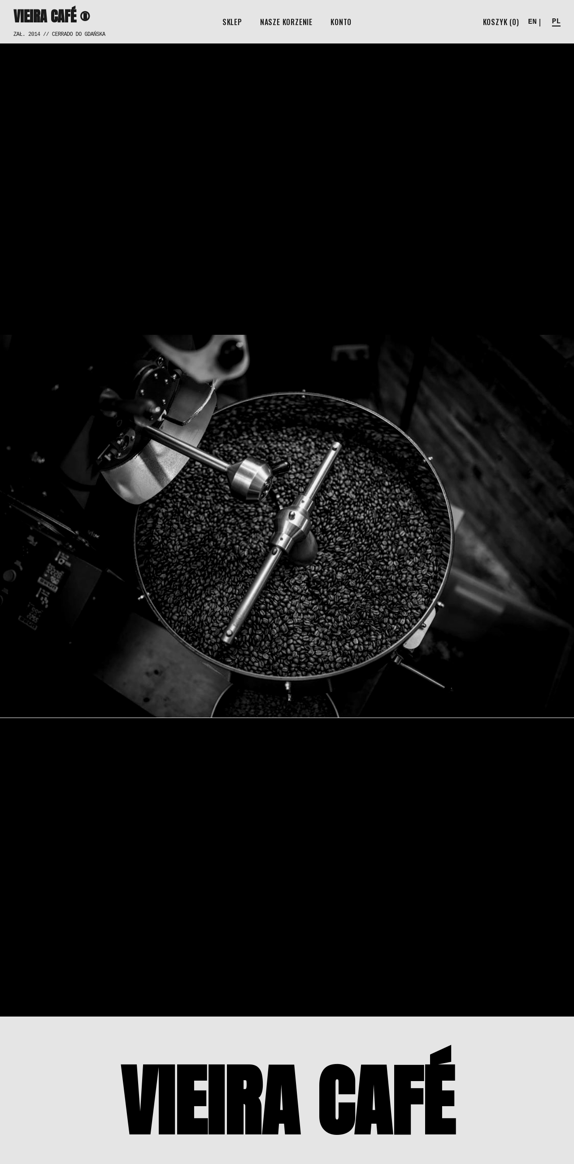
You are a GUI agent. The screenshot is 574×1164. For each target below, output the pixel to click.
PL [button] (556, 21)
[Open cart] (501, 22)
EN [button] (532, 22)
